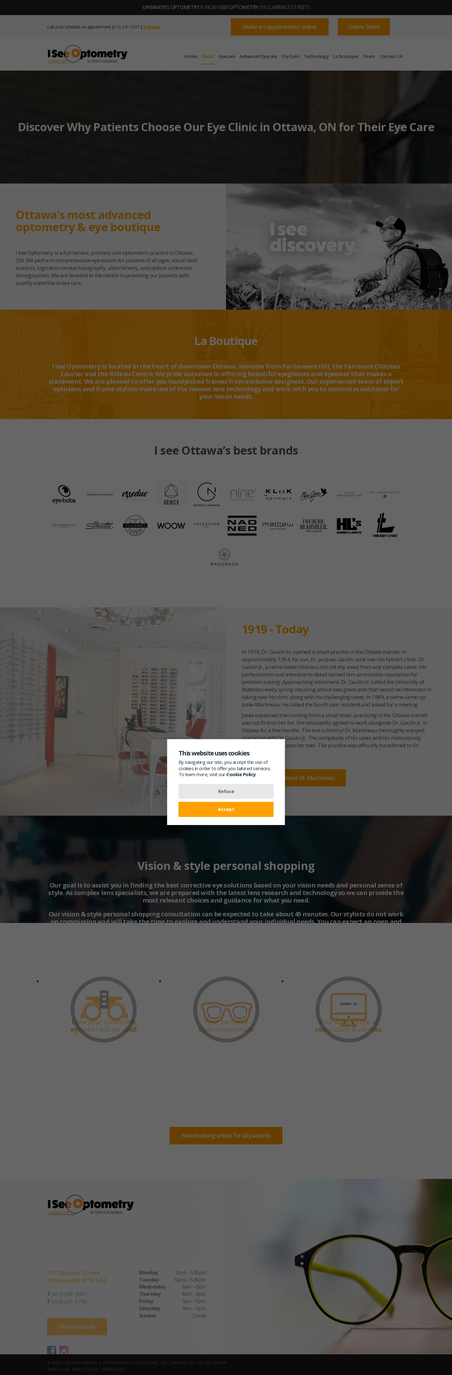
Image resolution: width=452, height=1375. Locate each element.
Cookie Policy (241, 774)
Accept (226, 809)
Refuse (226, 791)
